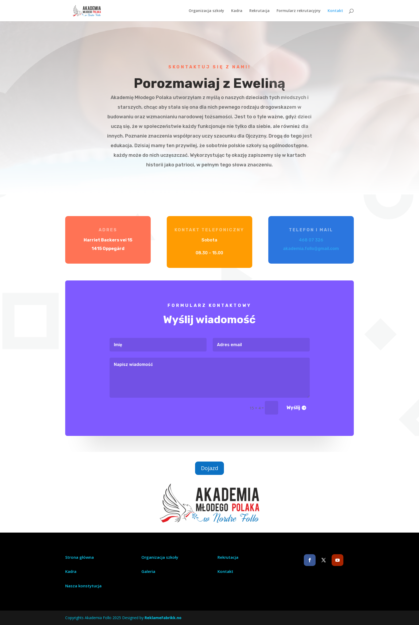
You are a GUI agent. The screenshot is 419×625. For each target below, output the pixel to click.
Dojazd (209, 468)
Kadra (236, 11)
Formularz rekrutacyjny (299, 11)
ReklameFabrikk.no (163, 617)
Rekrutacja (259, 11)
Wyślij (286, 403)
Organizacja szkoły (206, 11)
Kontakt (335, 11)
